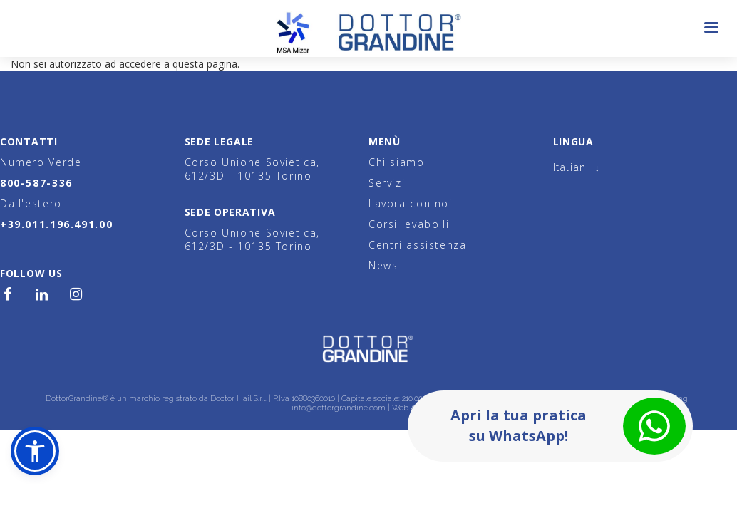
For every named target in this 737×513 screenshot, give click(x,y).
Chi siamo (396, 162)
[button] (35, 451)
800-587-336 (36, 183)
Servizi (386, 183)
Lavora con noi (410, 203)
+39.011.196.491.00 (56, 224)
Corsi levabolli (408, 224)
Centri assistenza (417, 245)
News (383, 265)
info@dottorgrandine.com (339, 408)
